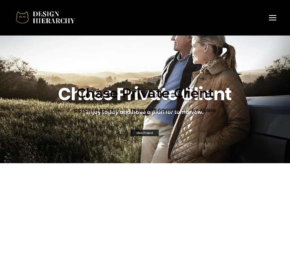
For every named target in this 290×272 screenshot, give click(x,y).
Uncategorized (159, 110)
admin (208, 110)
